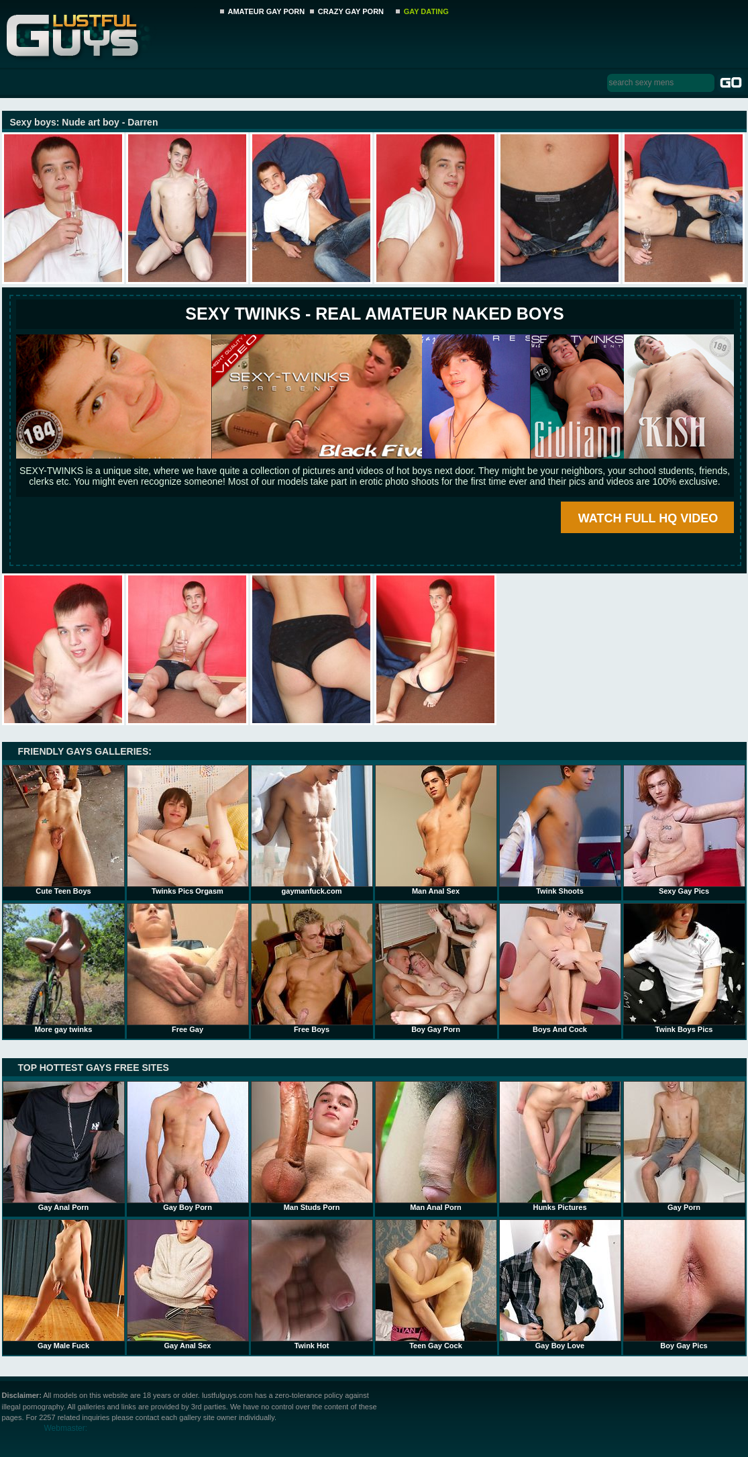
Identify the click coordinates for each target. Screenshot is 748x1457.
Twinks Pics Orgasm (188, 830)
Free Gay (188, 968)
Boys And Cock (560, 968)
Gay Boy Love (560, 1284)
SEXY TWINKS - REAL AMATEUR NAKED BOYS (374, 313)
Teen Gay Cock (436, 1284)
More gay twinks (64, 968)
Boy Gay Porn (436, 968)
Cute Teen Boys (64, 830)
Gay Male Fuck (64, 1284)
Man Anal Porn (436, 1146)
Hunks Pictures (560, 1146)
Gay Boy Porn (188, 1146)
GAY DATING (426, 11)
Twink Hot (312, 1284)
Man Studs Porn (312, 1146)
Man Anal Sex (436, 830)
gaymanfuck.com (312, 830)
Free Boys (312, 968)
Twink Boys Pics (684, 968)
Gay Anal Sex (188, 1284)
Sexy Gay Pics (684, 830)
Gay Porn (684, 1146)
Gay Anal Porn (64, 1146)
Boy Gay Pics (684, 1284)
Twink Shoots (560, 830)
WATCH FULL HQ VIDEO (648, 518)
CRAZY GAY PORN (351, 11)
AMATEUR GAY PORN (266, 11)
